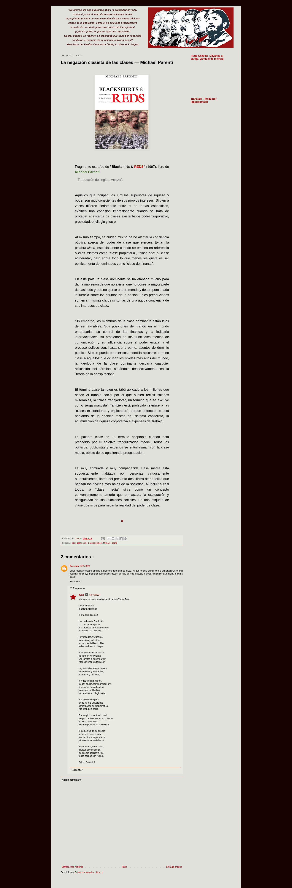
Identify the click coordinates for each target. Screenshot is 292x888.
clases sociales (95, 543)
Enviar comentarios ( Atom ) (88, 872)
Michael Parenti (110, 543)
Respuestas (79, 588)
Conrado (74, 566)
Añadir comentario (72, 780)
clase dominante (79, 543)
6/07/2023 (94, 595)
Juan (81, 595)
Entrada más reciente (72, 867)
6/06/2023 (85, 566)
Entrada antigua (174, 867)
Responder (75, 581)
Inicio (124, 867)
